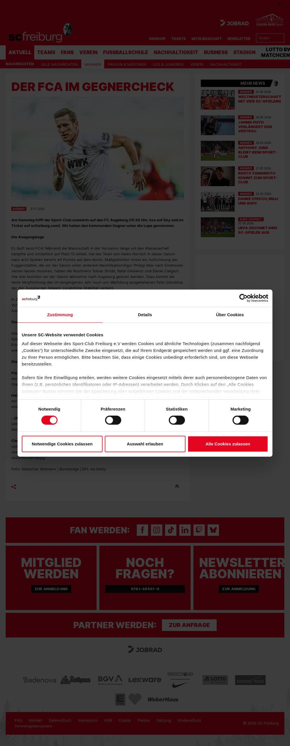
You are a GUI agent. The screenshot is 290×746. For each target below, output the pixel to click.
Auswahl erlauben (145, 443)
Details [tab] (145, 314)
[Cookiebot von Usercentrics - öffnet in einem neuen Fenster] (243, 298)
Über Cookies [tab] (230, 314)
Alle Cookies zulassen (228, 443)
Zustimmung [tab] (60, 314)
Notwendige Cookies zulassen (62, 443)
